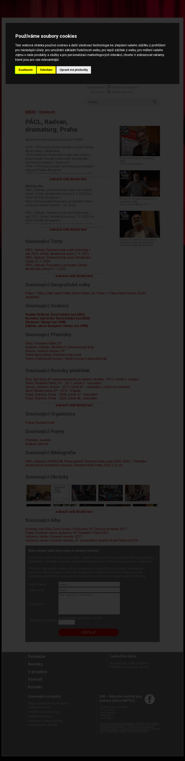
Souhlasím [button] (25, 69)
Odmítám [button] (46, 69)
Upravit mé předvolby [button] (74, 69)
